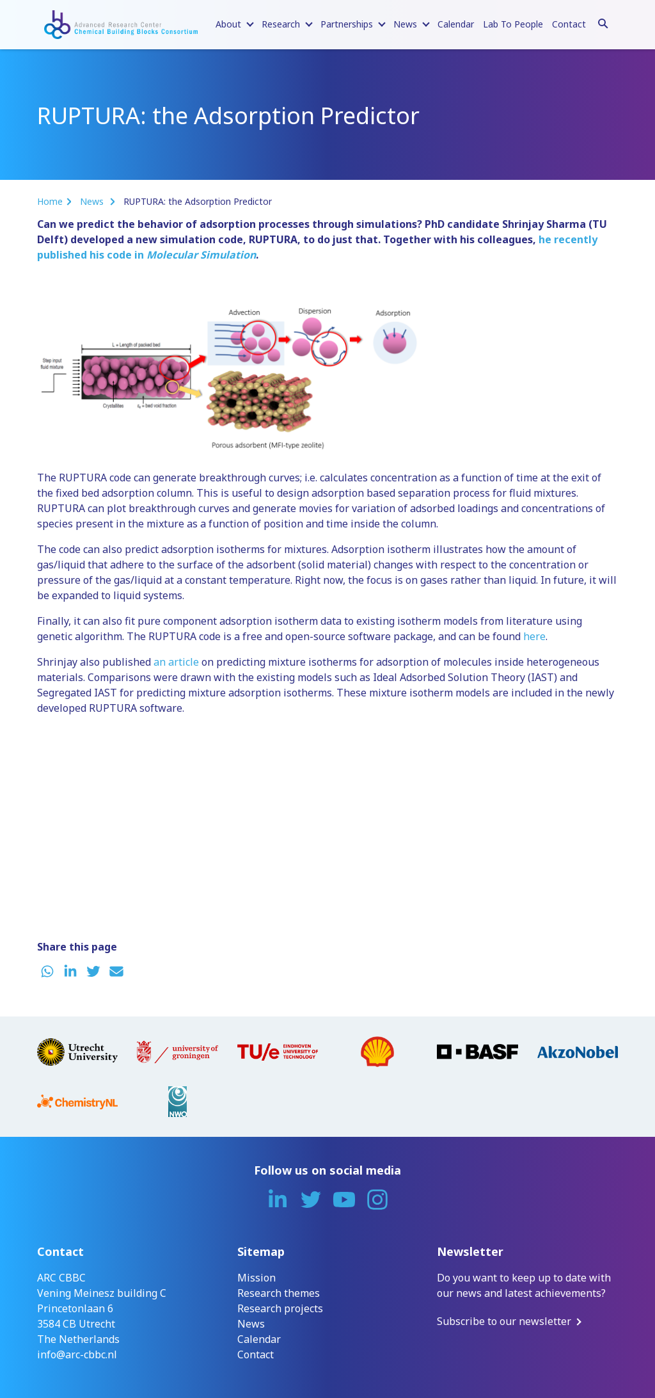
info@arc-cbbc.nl (77, 1354)
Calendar (456, 24)
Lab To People (513, 24)
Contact (569, 24)
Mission (256, 1278)
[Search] (603, 22)
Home (50, 201)
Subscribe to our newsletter (504, 1321)
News (93, 201)
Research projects (280, 1308)
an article (176, 662)
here (534, 636)
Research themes (278, 1293)
